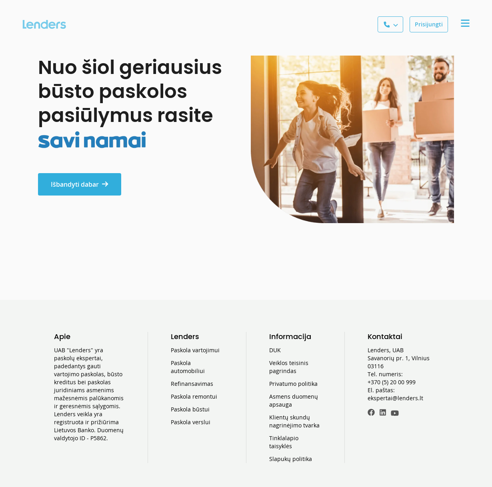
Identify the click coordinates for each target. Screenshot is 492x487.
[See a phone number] (390, 24)
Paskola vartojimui (195, 350)
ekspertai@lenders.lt (395, 398)
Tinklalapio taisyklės (283, 442)
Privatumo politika (293, 383)
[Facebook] (371, 413)
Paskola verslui (190, 422)
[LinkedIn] (383, 413)
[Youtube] (395, 413)
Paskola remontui (194, 396)
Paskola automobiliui (188, 367)
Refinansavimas (192, 383)
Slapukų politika (290, 459)
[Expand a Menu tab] (465, 24)
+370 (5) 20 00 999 (392, 382)
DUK (275, 350)
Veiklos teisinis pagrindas (288, 367)
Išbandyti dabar (79, 184)
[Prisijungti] (429, 24)
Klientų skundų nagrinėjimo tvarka (294, 421)
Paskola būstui (190, 409)
